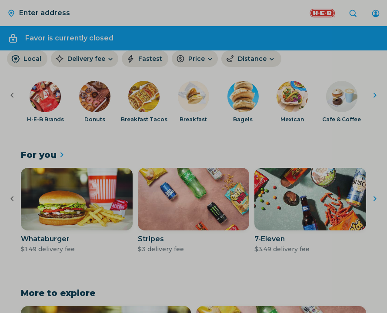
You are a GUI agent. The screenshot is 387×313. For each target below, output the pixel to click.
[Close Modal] (193, 156)
